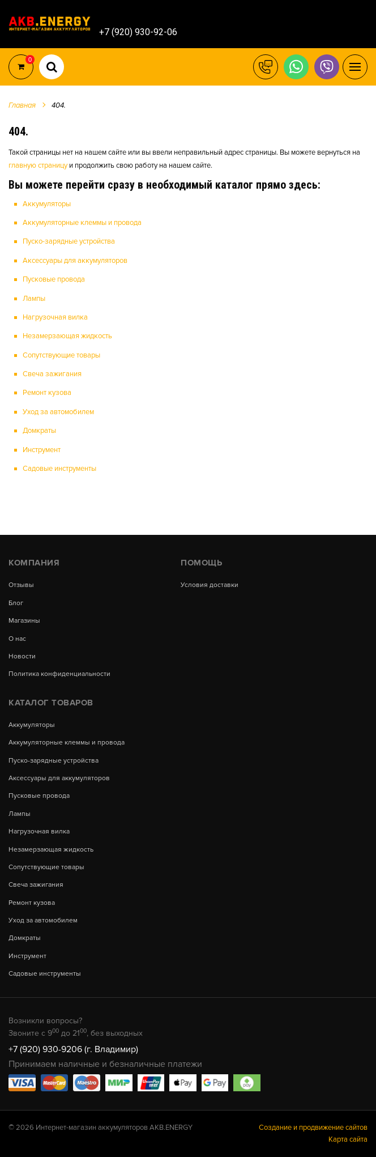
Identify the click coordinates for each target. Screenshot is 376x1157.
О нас (17, 639)
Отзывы (21, 585)
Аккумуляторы (47, 204)
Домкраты (39, 430)
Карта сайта (348, 1139)
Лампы (34, 298)
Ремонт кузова (47, 392)
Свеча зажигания (52, 373)
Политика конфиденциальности (59, 674)
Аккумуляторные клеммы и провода (82, 222)
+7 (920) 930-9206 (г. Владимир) (73, 1049)
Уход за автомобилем (58, 411)
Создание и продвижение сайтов (313, 1127)
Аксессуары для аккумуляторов (75, 260)
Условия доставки (209, 585)
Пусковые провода (54, 279)
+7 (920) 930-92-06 (138, 32)
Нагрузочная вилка (55, 317)
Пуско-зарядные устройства (69, 241)
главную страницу (37, 165)
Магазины (24, 621)
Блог (15, 603)
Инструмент (42, 449)
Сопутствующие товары (61, 355)
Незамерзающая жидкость (67, 336)
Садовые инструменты (59, 468)
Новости (22, 657)
